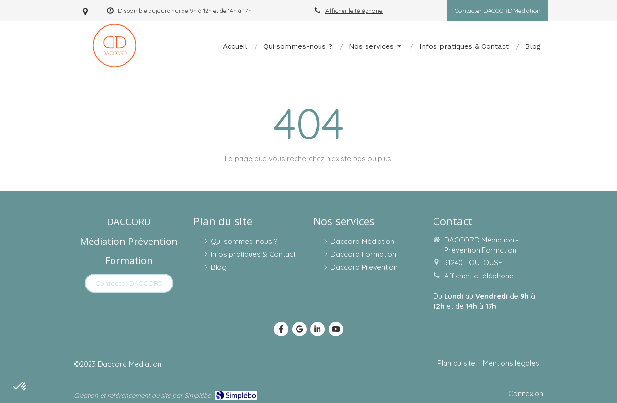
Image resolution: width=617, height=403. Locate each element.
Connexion (525, 393)
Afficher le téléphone (354, 10)
